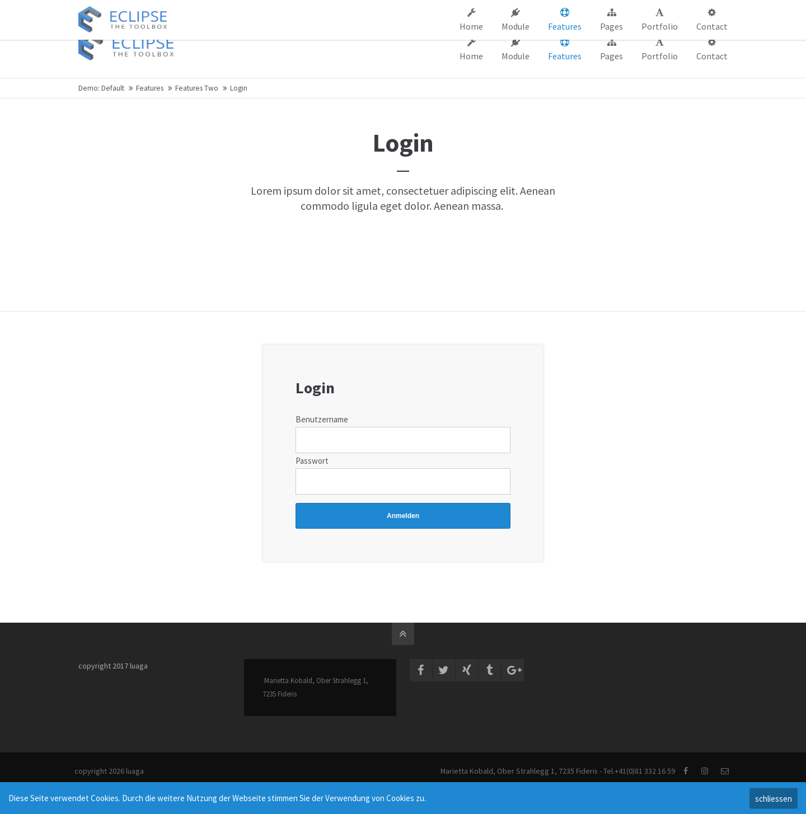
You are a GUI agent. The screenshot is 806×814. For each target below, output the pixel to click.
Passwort (312, 460)
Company (497, 10)
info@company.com (271, 10)
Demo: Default (101, 88)
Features (149, 88)
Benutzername (322, 419)
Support (540, 10)
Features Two (196, 88)
